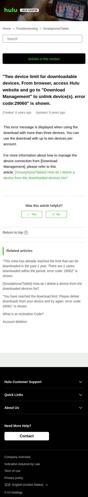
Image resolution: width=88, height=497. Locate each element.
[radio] (31, 214)
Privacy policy (13, 478)
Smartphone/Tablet (56, 28)
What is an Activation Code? (23, 314)
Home (7, 28)
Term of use (12, 471)
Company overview (17, 457)
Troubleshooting (27, 28)
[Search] (42, 39)
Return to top (15, 232)
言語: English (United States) (24, 484)
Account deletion (15, 322)
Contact (27, 436)
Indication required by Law (22, 464)
